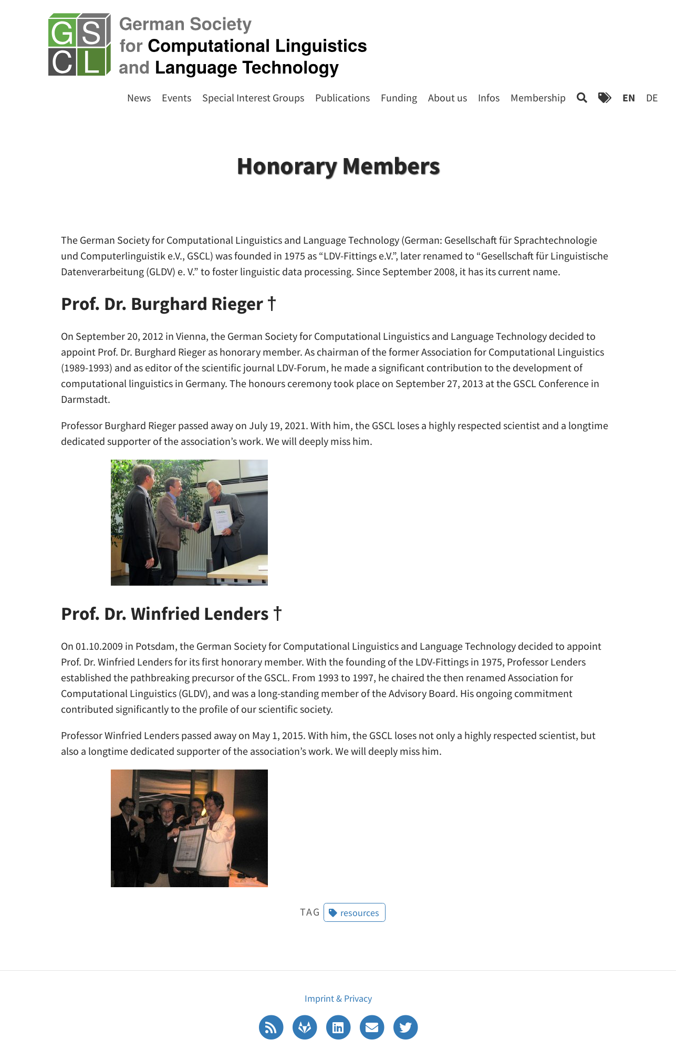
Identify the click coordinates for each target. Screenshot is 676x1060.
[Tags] (604, 97)
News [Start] (139, 97)
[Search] (582, 97)
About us (447, 97)
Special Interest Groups (253, 97)
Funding (399, 97)
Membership (538, 97)
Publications (342, 97)
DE (652, 97)
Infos (489, 97)
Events (176, 97)
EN (628, 97)
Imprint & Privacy (338, 998)
